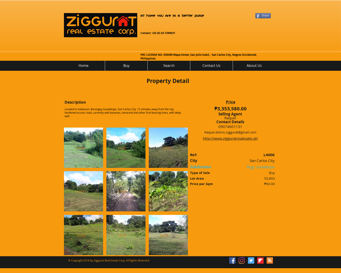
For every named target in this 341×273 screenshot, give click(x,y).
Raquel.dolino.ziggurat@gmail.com (230, 132)
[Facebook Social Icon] (232, 260)
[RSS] (270, 260)
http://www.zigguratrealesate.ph (230, 138)
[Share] (263, 15)
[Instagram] (242, 260)
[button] (83, 148)
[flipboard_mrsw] (260, 260)
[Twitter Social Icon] (251, 260)
